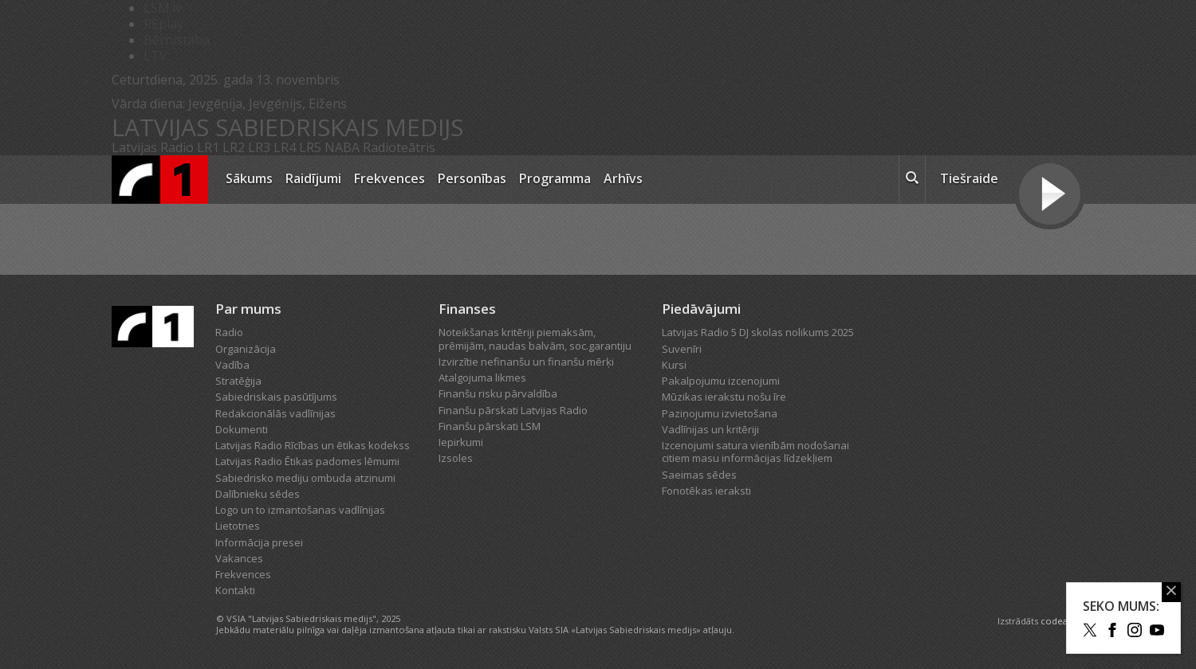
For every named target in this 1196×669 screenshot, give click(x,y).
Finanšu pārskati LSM (490, 426)
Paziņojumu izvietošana (719, 413)
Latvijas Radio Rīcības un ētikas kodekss (312, 445)
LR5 (310, 147)
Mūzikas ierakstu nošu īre (724, 396)
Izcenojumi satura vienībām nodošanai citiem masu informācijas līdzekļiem (755, 451)
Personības (472, 178)
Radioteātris (399, 147)
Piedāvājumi (701, 308)
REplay (163, 24)
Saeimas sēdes (699, 475)
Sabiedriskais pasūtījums (276, 396)
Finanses (467, 308)
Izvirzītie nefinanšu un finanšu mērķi (526, 361)
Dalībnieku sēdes (257, 494)
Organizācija (245, 349)
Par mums (248, 308)
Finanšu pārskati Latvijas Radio (513, 410)
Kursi (674, 365)
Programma (555, 178)
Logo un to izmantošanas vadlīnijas (300, 510)
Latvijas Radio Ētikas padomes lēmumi (307, 461)
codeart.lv (1062, 621)
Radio (229, 332)
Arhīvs (623, 178)
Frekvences (389, 178)
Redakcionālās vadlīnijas (275, 413)
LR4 (284, 147)
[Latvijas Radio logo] (160, 179)
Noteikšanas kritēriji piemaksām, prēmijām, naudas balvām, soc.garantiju (535, 338)
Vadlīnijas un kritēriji (710, 429)
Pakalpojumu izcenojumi (721, 381)
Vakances (239, 558)
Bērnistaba (177, 40)
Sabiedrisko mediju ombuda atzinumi (305, 478)
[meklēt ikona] (912, 180)
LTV (155, 56)
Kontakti (235, 590)
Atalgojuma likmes (482, 377)
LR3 (259, 147)
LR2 (233, 147)
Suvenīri (682, 349)
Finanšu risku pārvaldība (498, 393)
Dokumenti (241, 429)
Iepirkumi (461, 442)
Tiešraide (969, 178)
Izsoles (456, 458)
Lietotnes (237, 525)
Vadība (232, 365)
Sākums (249, 178)
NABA (342, 147)
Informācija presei (259, 542)
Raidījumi (313, 178)
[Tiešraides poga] (1049, 195)
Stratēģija (238, 381)
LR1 (208, 147)
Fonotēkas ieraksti (706, 490)
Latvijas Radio (153, 147)
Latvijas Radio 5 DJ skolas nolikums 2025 (758, 332)
